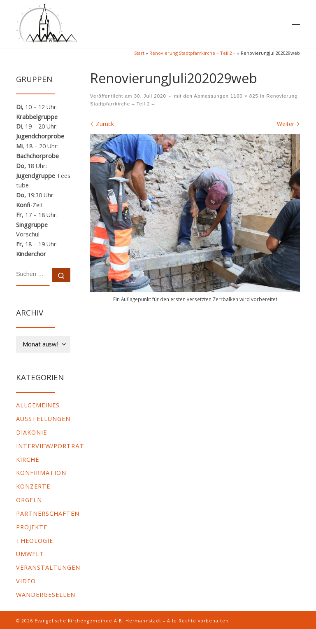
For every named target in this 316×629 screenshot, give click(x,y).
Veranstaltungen (48, 567)
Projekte (31, 527)
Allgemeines (38, 405)
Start (139, 53)
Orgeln (29, 500)
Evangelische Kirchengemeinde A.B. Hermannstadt (98, 621)
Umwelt (30, 554)
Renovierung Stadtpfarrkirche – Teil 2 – (192, 53)
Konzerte (33, 486)
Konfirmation (41, 473)
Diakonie (31, 432)
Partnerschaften (47, 513)
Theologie (34, 541)
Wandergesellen (45, 595)
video (26, 581)
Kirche (27, 459)
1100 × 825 (243, 96)
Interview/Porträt (50, 446)
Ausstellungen (43, 419)
